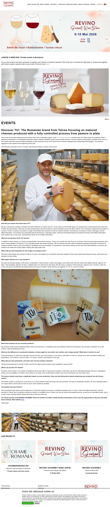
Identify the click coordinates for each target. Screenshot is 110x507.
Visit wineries (5, 486)
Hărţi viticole (5, 488)
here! (47, 64)
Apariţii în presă (43, 486)
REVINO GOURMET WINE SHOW (55, 468)
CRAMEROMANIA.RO (18, 466)
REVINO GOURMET (91, 468)
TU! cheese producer (63, 137)
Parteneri (41, 488)
